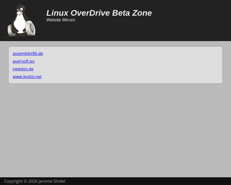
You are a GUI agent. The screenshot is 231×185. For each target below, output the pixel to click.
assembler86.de (28, 53)
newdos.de (23, 69)
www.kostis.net (27, 76)
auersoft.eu (24, 61)
